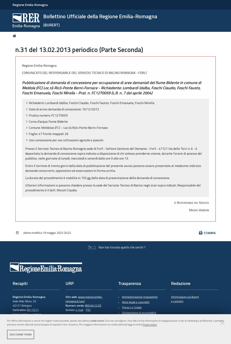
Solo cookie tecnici (20, 334)
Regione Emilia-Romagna (30, 4)
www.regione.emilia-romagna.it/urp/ (84, 299)
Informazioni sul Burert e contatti (185, 299)
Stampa (207, 233)
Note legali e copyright (136, 302)
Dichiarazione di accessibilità (139, 312)
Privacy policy (150, 324)
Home (15, 35)
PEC (88, 310)
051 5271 (33, 310)
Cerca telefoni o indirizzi (27, 314)
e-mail (79, 310)
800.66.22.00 (93, 305)
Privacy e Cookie (132, 307)
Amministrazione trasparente (140, 297)
